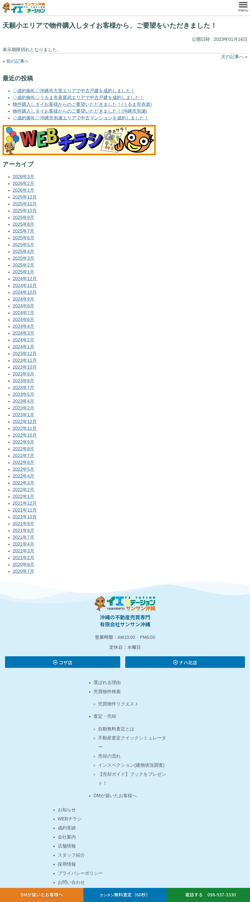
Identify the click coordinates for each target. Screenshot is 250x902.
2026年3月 (23, 176)
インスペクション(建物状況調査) (131, 765)
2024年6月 (23, 319)
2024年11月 (25, 285)
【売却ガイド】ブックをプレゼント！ (132, 779)
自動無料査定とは (116, 728)
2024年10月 (25, 292)
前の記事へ (17, 61)
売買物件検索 (107, 691)
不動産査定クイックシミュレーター (132, 742)
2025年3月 (23, 258)
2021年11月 (25, 510)
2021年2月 (23, 557)
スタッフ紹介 (71, 855)
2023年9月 (23, 374)
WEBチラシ (70, 818)
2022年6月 (23, 462)
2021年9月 (23, 523)
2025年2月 (23, 265)
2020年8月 (23, 564)
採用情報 (67, 864)
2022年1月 (23, 496)
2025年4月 (23, 251)
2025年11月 (25, 203)
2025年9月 (23, 217)
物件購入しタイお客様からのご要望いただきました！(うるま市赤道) (82, 104)
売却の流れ (109, 756)
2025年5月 (23, 244)
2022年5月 (23, 469)
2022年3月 (23, 482)
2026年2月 (23, 183)
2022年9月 (23, 442)
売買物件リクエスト (118, 703)
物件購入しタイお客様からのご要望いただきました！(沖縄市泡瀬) (80, 111)
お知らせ (67, 809)
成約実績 (67, 827)
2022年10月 (25, 435)
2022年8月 (23, 448)
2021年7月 (23, 537)
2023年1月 (23, 414)
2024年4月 (23, 326)
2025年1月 (23, 271)
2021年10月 (25, 516)
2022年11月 (25, 428)
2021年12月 (25, 503)
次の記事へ (232, 56)
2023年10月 (25, 367)
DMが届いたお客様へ (115, 795)
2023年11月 (25, 360)
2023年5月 (23, 394)
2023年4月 (23, 401)
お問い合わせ (71, 882)
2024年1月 (23, 346)
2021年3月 (23, 550)
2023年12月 (25, 353)
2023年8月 (23, 380)
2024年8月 (23, 305)
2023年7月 (23, 387)
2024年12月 (25, 278)
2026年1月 (23, 190)
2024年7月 (23, 312)
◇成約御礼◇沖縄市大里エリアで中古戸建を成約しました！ (74, 90)
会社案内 (67, 836)
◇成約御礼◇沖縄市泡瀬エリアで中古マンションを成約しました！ (81, 117)
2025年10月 (25, 210)
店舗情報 (67, 846)
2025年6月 (23, 237)
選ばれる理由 (107, 682)
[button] (243, 7)
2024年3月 (23, 333)
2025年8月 (23, 224)
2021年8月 (23, 530)
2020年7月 (23, 571)
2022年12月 (25, 421)
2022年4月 (23, 476)
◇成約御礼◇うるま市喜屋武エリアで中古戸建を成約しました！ (78, 97)
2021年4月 (23, 544)
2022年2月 (23, 489)
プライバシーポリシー (80, 873)
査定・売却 (104, 716)
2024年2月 (23, 340)
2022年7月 (23, 455)
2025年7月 (23, 231)
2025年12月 (25, 197)
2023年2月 (23, 408)
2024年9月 (23, 299)
